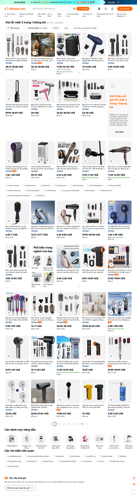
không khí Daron (47, 461)
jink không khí (89, 190)
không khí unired (105, 190)
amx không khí (86, 461)
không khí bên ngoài (13, 461)
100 (82, 424)
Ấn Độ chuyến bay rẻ (116, 461)
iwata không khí (77, 185)
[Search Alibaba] (52, 8)
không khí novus (29, 185)
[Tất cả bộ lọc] (13, 28)
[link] (134, 478)
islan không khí (74, 456)
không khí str (39, 196)
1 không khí (121, 456)
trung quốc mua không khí (69, 190)
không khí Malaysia (13, 190)
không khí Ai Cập (12, 185)
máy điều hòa (89, 456)
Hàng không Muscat (95, 185)
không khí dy (45, 185)
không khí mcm (60, 185)
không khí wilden (106, 456)
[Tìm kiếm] (82, 9)
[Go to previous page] (50, 424)
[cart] (106, 9)
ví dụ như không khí (32, 190)
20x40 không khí (12, 466)
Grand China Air (50, 190)
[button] (74, 8)
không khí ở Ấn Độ (114, 185)
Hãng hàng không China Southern (18, 196)
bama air (100, 461)
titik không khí (31, 461)
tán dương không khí (13, 456)
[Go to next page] (87, 424)
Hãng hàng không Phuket (67, 461)
